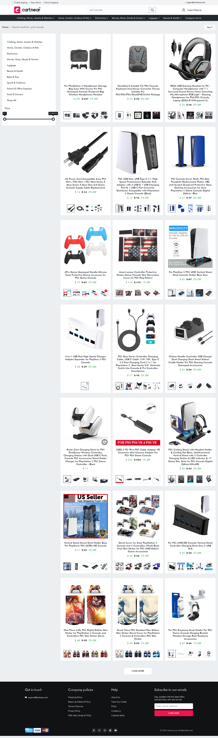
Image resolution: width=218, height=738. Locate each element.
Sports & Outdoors (16, 82)
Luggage (153, 18)
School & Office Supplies (19, 88)
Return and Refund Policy (79, 704)
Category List (193, 18)
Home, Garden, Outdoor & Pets (73, 18)
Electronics (100, 18)
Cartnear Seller (118, 717)
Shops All (11, 100)
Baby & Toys (13, 77)
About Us (115, 699)
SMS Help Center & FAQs (79, 717)
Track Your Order (119, 704)
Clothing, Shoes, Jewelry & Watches (34, 18)
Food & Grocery (15, 94)
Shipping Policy (75, 699)
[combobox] (210, 27)
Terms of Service (75, 708)
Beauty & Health (171, 18)
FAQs (113, 708)
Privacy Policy (74, 713)
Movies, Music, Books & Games (127, 18)
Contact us (116, 713)
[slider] (4, 119)
